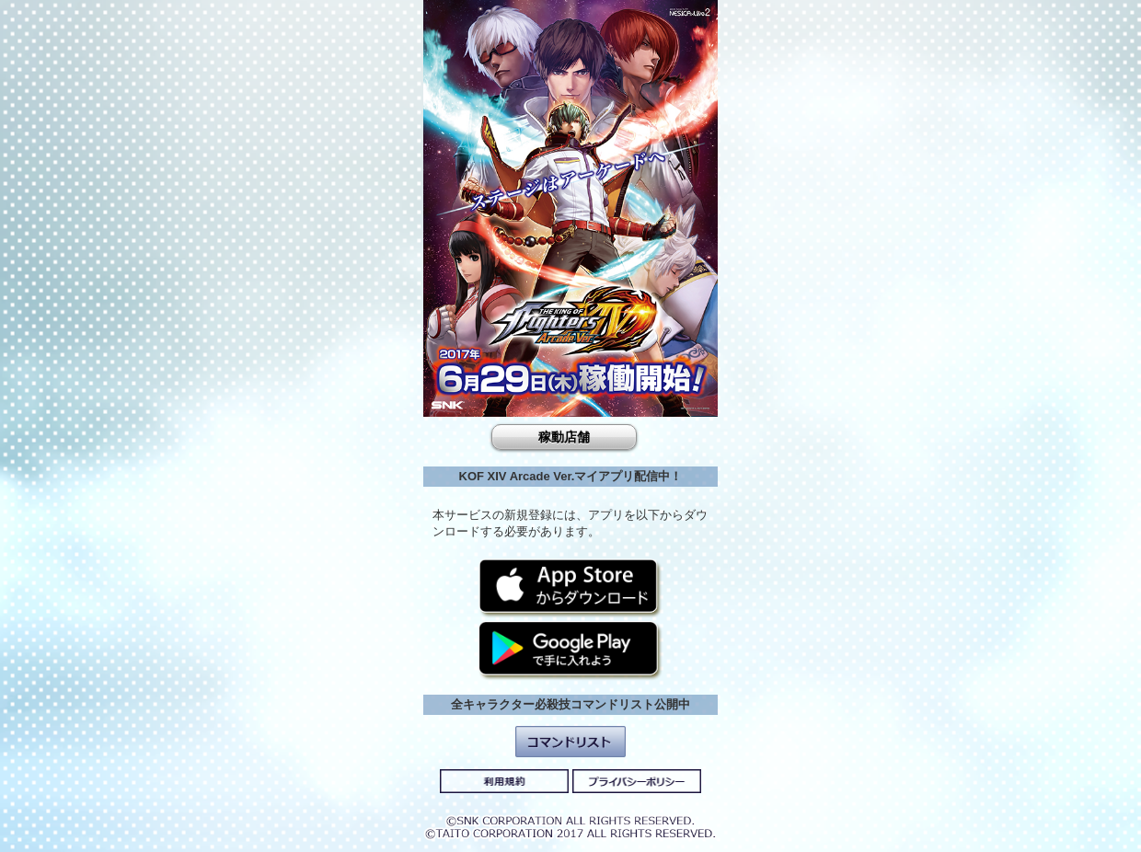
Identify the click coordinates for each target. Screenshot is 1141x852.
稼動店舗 (564, 437)
